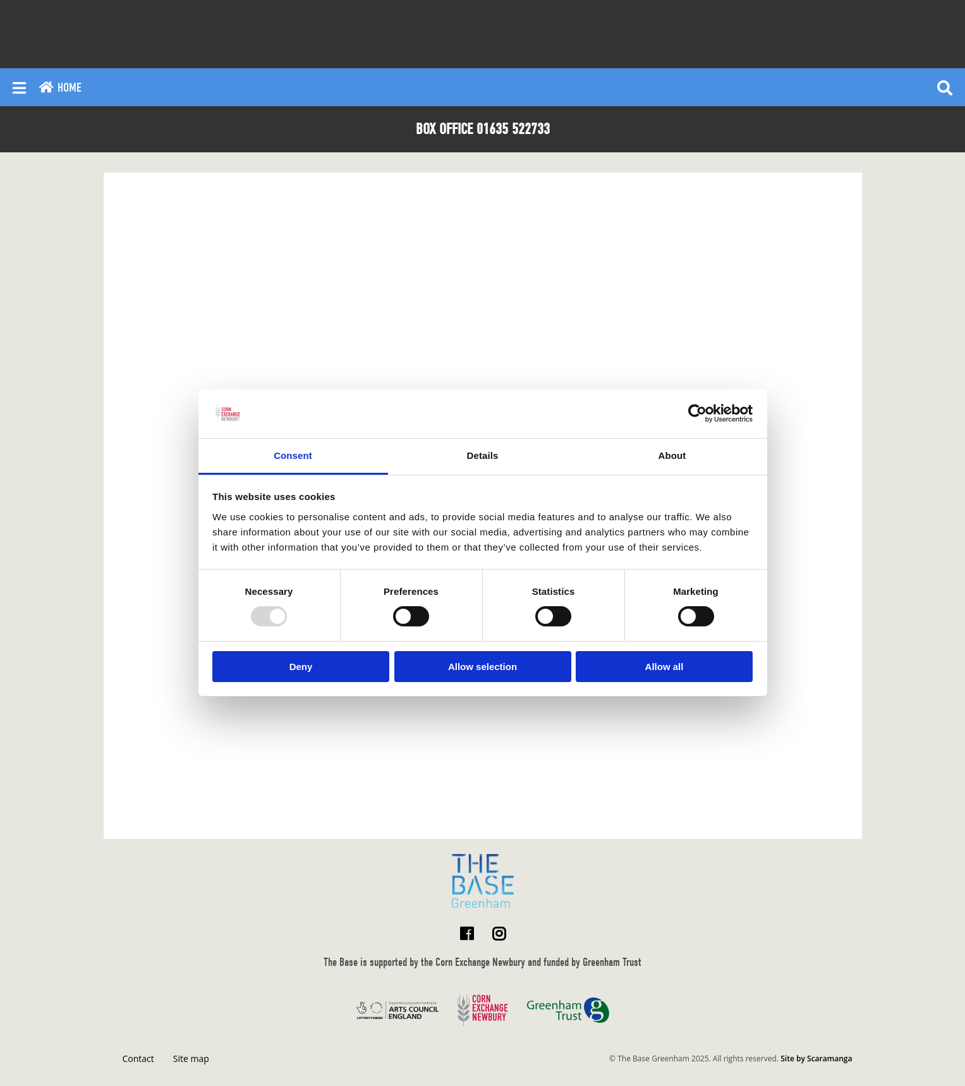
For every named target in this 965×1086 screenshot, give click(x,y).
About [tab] (672, 455)
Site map (191, 1058)
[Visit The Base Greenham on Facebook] (466, 933)
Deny (301, 666)
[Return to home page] (483, 881)
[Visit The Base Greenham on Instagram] (499, 933)
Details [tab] (483, 455)
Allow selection (482, 666)
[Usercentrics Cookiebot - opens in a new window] (697, 413)
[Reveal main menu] (19, 87)
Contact (138, 1058)
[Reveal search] (945, 87)
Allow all (664, 666)
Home (60, 87)
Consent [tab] (293, 455)
